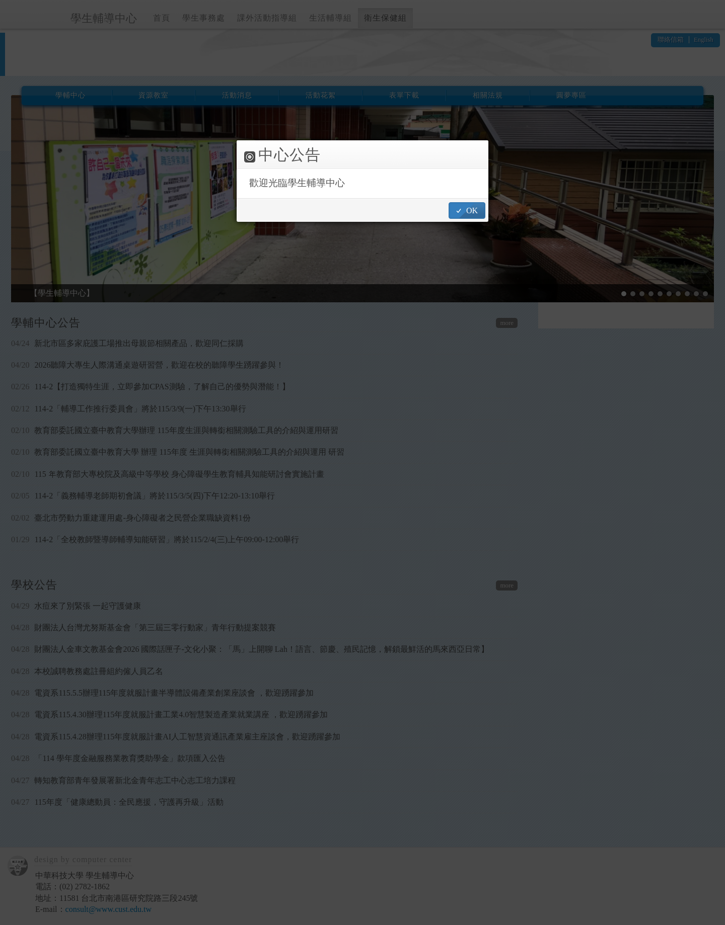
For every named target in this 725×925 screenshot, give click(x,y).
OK (472, 210)
